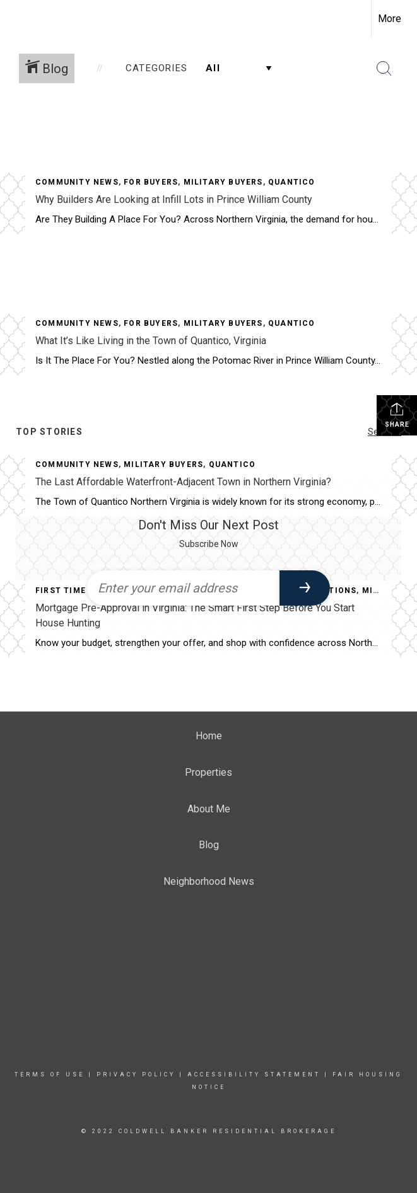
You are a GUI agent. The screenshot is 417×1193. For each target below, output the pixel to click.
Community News (77, 182)
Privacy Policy (136, 1074)
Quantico (291, 182)
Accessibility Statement (253, 1074)
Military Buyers (223, 182)
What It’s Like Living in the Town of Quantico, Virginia (150, 341)
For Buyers (151, 182)
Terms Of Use (50, 1074)
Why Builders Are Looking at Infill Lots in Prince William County (173, 199)
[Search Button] (384, 69)
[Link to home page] (16, 17)
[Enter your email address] (183, 588)
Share (397, 414)
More (389, 19)
